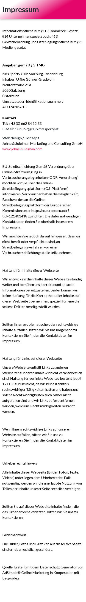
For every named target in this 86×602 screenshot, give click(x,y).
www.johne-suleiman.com (22, 149)
